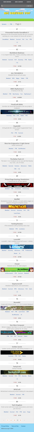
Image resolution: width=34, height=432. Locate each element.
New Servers (7, 2)
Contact (23, 426)
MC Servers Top (17, 13)
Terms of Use (15, 426)
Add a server (19, 2)
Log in (29, 2)
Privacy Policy (5, 426)
